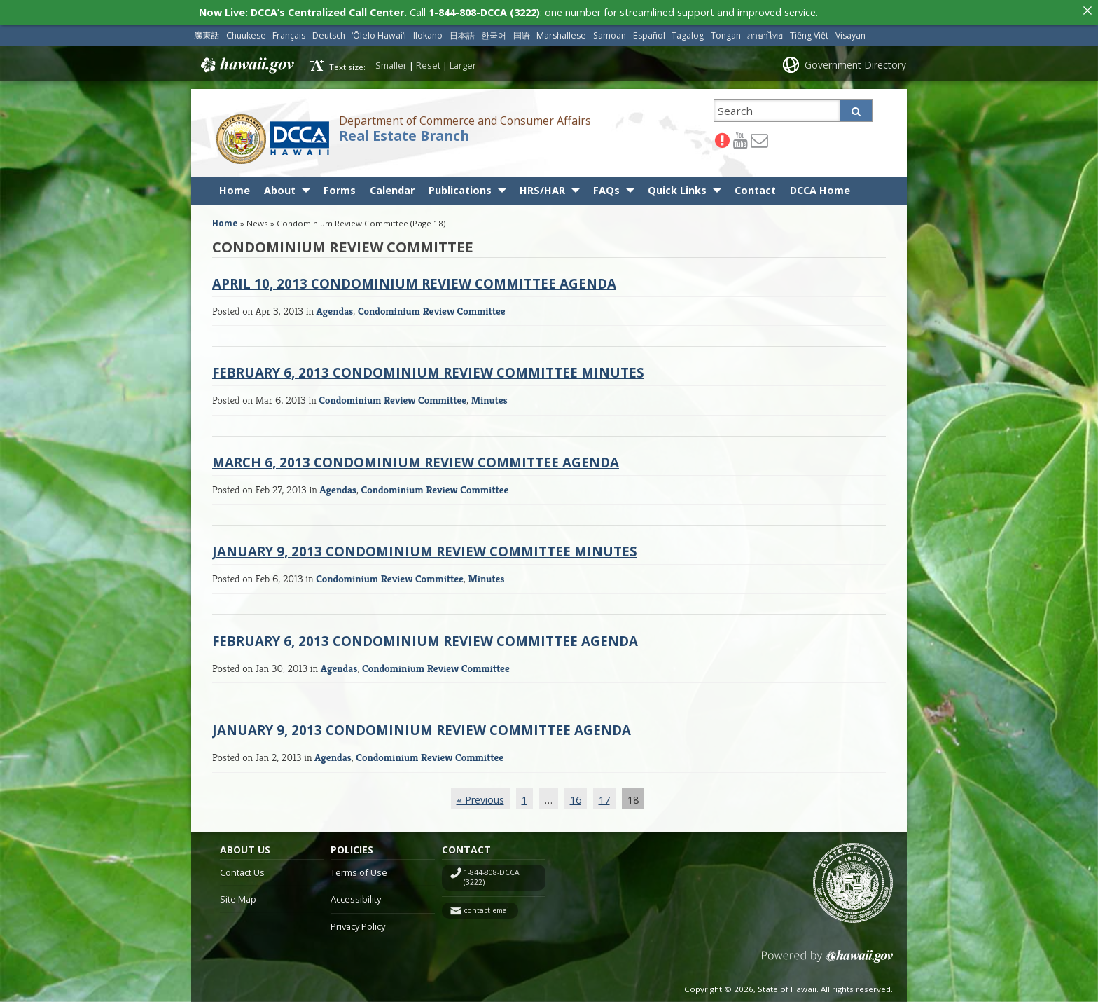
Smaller (391, 61)
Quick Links (677, 186)
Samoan (609, 32)
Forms (340, 186)
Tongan (726, 32)
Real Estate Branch (404, 132)
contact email (487, 907)
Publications (460, 186)
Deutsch (328, 32)
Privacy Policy (358, 923)
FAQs (606, 186)
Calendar (392, 186)
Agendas (335, 307)
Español (649, 32)
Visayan (850, 32)
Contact (755, 186)
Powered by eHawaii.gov (827, 958)
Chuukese (246, 32)
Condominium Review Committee (432, 307)
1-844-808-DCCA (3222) (492, 874)
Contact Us (242, 868)
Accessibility (356, 895)
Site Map (238, 895)
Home (234, 186)
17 (604, 796)
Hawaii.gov (246, 61)
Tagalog (688, 32)
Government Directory (855, 60)
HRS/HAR (542, 186)
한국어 (493, 32)
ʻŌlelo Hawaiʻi (379, 32)
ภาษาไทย (765, 32)
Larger (463, 61)
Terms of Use (359, 868)
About (280, 186)
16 (575, 796)
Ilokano (428, 32)
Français (288, 32)
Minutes (489, 396)
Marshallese (561, 32)
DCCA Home (820, 186)
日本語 (462, 32)
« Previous (480, 796)
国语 (521, 32)
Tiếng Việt (809, 32)
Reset (428, 61)
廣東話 (206, 32)
